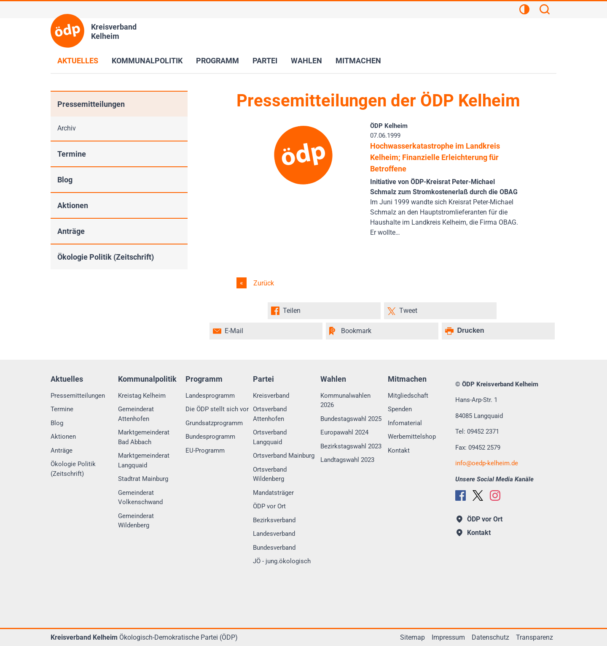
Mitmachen (358, 60)
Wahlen (306, 60)
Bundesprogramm (210, 436)
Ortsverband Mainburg (283, 455)
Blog (65, 179)
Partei (264, 60)
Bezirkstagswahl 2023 (350, 446)
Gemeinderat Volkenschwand (140, 497)
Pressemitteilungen (91, 104)
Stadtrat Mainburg (143, 479)
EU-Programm (205, 450)
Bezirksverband (274, 520)
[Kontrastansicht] (524, 10)
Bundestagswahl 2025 (350, 419)
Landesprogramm (210, 395)
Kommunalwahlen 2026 (345, 400)
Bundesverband (274, 547)
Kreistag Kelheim (142, 395)
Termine (71, 153)
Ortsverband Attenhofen (270, 414)
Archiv (66, 128)
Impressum (448, 637)
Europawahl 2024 (344, 432)
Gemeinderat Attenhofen (136, 414)
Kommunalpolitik (147, 60)
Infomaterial (405, 423)
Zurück (263, 283)
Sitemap (412, 637)
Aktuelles (77, 60)
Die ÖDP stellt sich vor (217, 409)
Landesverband (274, 533)
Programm (217, 60)
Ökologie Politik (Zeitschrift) (105, 256)
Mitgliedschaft (408, 395)
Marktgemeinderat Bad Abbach (143, 437)
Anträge (71, 231)
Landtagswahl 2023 (347, 460)
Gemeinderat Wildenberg (136, 520)
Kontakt (399, 450)
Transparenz (534, 637)
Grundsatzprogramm (214, 423)
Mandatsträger (273, 493)
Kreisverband (271, 395)
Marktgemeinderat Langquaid (143, 460)
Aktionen (72, 205)
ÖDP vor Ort (269, 506)
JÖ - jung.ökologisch (282, 561)
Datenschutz (490, 637)
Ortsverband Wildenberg (270, 474)
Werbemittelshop (412, 436)
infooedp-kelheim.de (486, 463)
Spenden (400, 409)
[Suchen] (544, 10)
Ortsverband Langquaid (270, 437)
